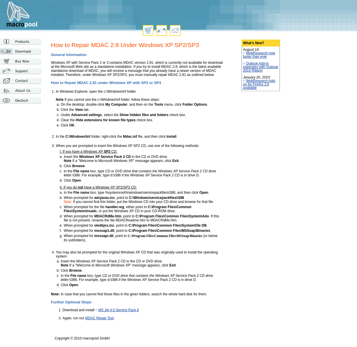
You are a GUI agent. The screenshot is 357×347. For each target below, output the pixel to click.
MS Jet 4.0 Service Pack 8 (118, 310)
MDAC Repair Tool (99, 318)
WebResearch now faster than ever (259, 55)
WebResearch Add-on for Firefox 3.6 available (259, 84)
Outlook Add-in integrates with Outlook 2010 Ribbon (260, 66)
